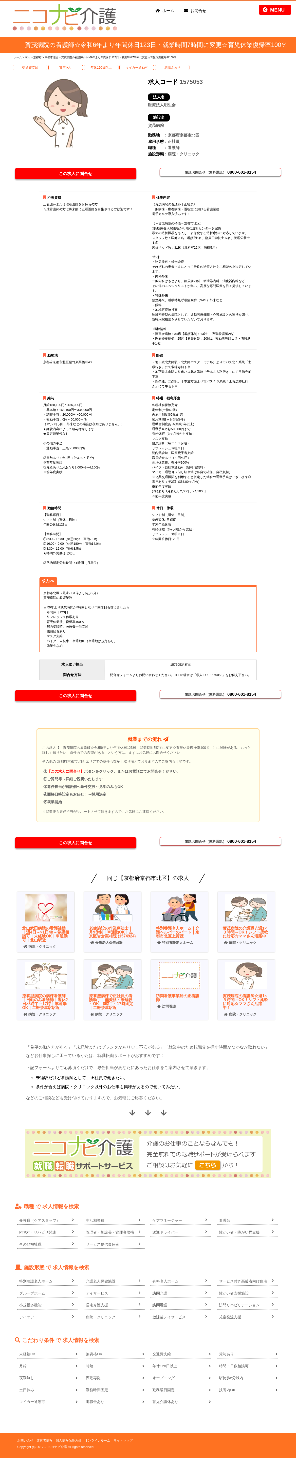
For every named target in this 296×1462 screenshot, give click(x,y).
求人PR (48, 582)
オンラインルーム (97, 1445)
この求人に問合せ (77, 174)
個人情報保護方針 (68, 1445)
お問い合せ (25, 1445)
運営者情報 (45, 1445)
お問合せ (198, 11)
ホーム (168, 11)
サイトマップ (123, 1445)
